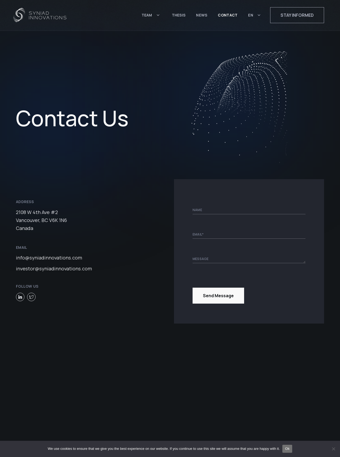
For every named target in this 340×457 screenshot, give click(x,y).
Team (147, 15)
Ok (287, 449)
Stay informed (297, 15)
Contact (227, 15)
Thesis (179, 15)
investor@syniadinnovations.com (54, 268)
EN (250, 15)
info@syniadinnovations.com (49, 257)
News (201, 15)
